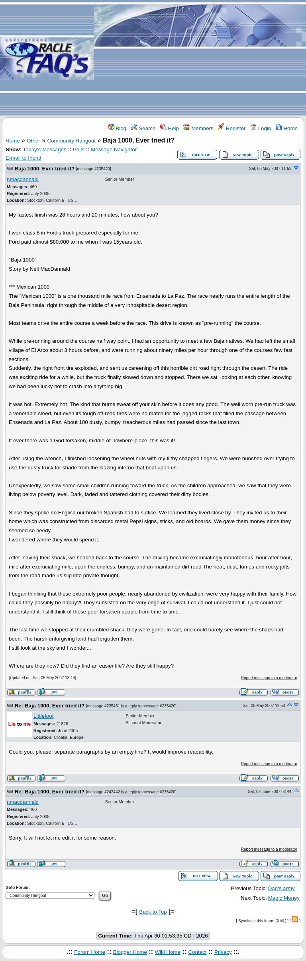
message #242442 (103, 792)
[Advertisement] (200, 58)
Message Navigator (114, 149)
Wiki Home (167, 952)
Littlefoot (43, 716)
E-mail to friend (23, 158)
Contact (197, 952)
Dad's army (281, 888)
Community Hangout (71, 141)
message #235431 (103, 706)
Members (198, 128)
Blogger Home (130, 952)
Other (33, 141)
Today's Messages (44, 149)
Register (231, 128)
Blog (117, 128)
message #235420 (93, 169)
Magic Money (284, 898)
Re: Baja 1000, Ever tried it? (50, 706)
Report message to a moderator (269, 678)
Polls (78, 149)
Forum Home (89, 952)
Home (287, 128)
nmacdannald (23, 179)
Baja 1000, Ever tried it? (45, 169)
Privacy (223, 952)
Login (260, 128)
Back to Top (153, 912)
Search (143, 128)
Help (169, 128)
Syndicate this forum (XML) (262, 921)
